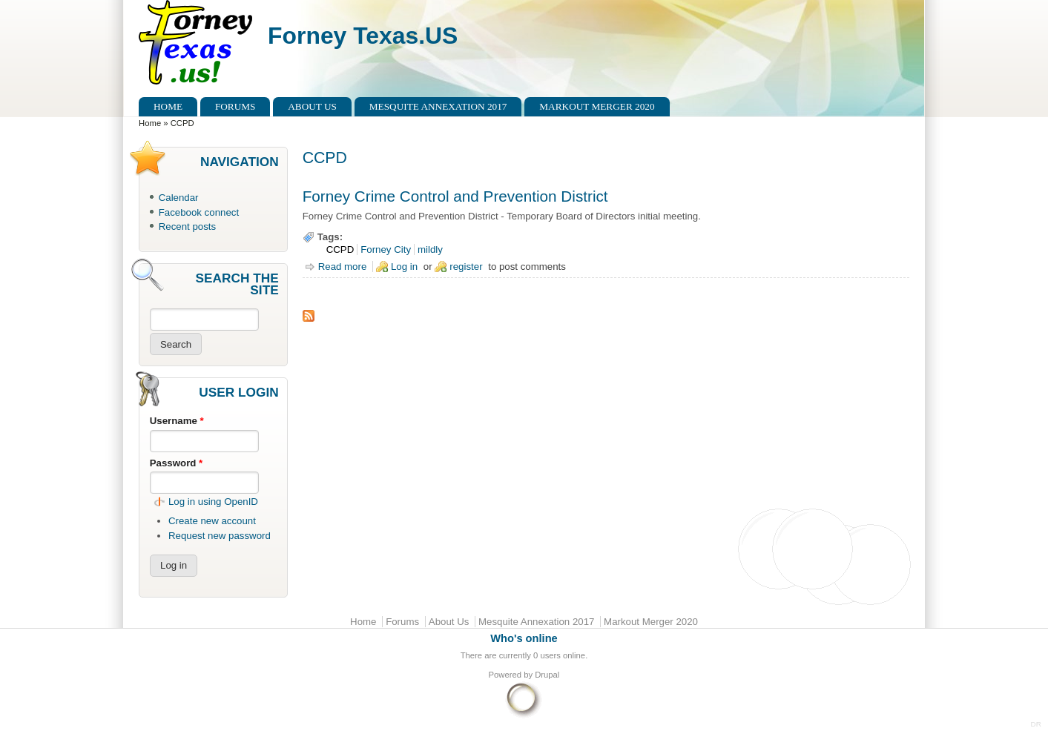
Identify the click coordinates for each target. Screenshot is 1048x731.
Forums (235, 106)
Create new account (212, 520)
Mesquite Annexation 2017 (438, 106)
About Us (312, 106)
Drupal (547, 674)
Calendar (179, 197)
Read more (342, 266)
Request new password (219, 535)
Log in (404, 266)
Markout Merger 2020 (596, 106)
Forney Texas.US (363, 35)
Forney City (385, 249)
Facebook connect (199, 212)
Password (176, 463)
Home (168, 106)
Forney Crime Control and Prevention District (455, 196)
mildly (430, 249)
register (465, 266)
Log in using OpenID (213, 501)
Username (177, 420)
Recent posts (187, 226)
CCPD (340, 249)
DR (1036, 724)
